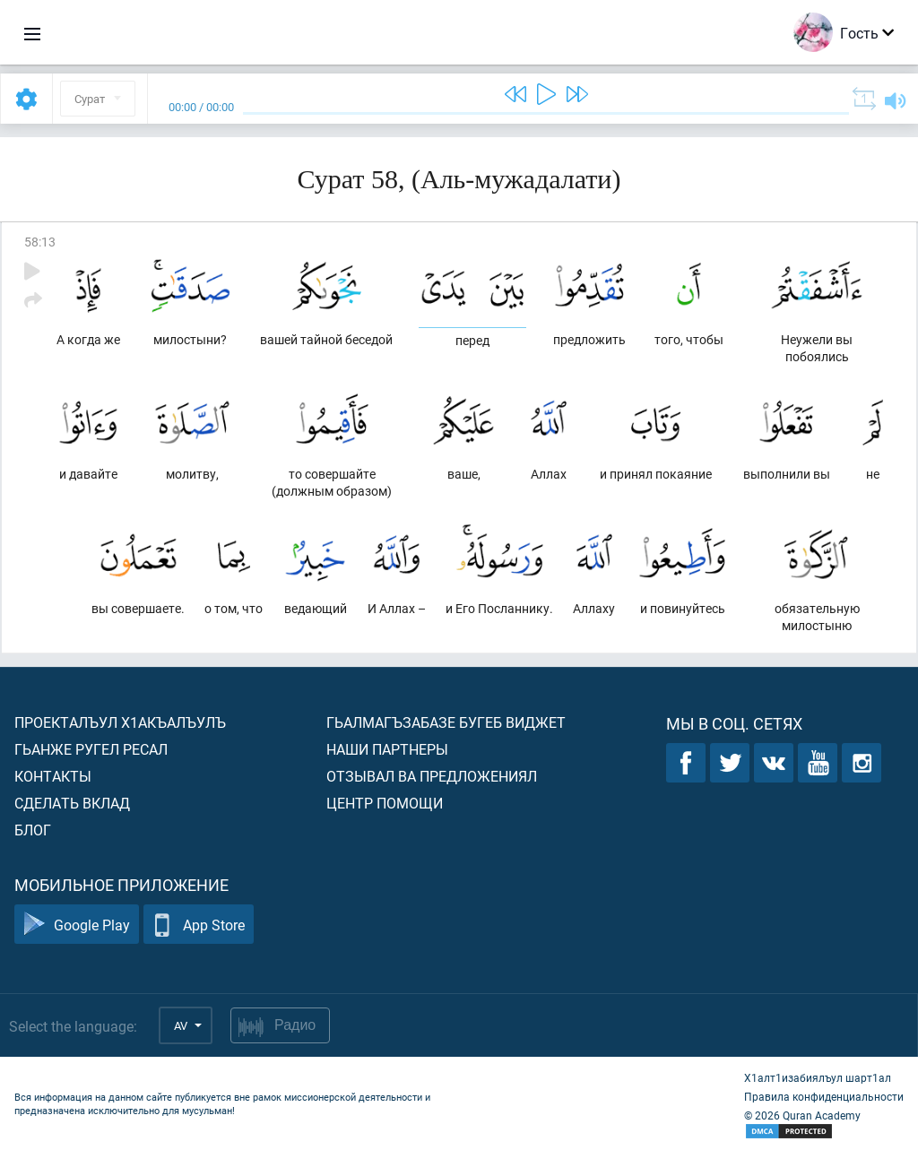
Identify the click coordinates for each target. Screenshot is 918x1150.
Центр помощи (384, 802)
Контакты (52, 775)
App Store (198, 924)
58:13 (40, 241)
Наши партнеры (387, 748)
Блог (32, 829)
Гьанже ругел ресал (91, 748)
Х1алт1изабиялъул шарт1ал (817, 1077)
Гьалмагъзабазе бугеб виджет (446, 722)
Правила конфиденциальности (824, 1096)
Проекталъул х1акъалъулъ (120, 722)
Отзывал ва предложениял (431, 775)
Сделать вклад (72, 802)
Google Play (76, 924)
